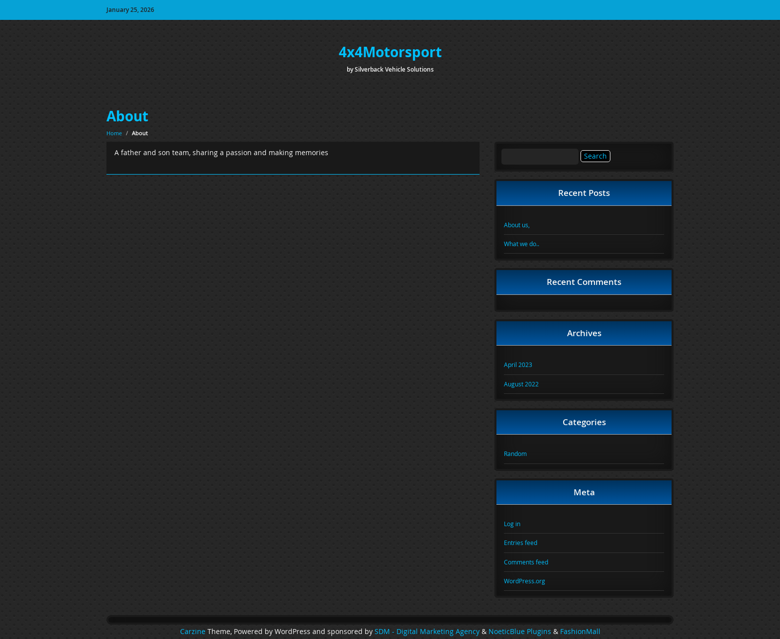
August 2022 (521, 384)
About (127, 116)
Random (515, 453)
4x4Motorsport (390, 52)
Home (114, 133)
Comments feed (526, 562)
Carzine (193, 631)
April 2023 (518, 364)
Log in (512, 524)
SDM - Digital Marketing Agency (427, 631)
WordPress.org (524, 581)
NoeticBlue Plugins (519, 631)
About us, (517, 225)
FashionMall (580, 631)
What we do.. (521, 244)
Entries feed (520, 543)
